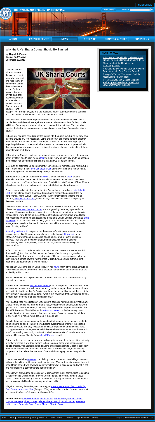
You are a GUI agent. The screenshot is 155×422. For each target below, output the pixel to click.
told (42, 158)
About (12, 418)
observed (31, 359)
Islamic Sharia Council (49, 401)
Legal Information (83, 418)
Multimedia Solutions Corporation (136, 418)
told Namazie (68, 234)
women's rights (75, 398)
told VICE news (47, 335)
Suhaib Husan (68, 401)
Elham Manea (30, 401)
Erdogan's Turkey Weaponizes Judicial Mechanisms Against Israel (121, 75)
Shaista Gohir (56, 404)
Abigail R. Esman (30, 398)
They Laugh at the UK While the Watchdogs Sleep (118, 64)
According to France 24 (17, 231)
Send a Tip (43, 418)
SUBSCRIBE (145, 4)
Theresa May (60, 398)
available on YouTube (24, 198)
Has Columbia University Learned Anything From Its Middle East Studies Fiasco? (123, 69)
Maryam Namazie (14, 401)
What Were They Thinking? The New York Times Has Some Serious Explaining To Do (124, 58)
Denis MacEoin (26, 404)
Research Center (23, 418)
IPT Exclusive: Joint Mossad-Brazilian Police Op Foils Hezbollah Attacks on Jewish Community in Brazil (121, 82)
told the (40, 285)
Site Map (95, 418)
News (34, 418)
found (56, 267)
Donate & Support (56, 418)
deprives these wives (41, 168)
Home (4, 418)
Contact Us (69, 418)
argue (70, 176)
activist (44, 176)
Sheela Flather (42, 404)
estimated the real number (29, 209)
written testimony (50, 310)
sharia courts (46, 398)
